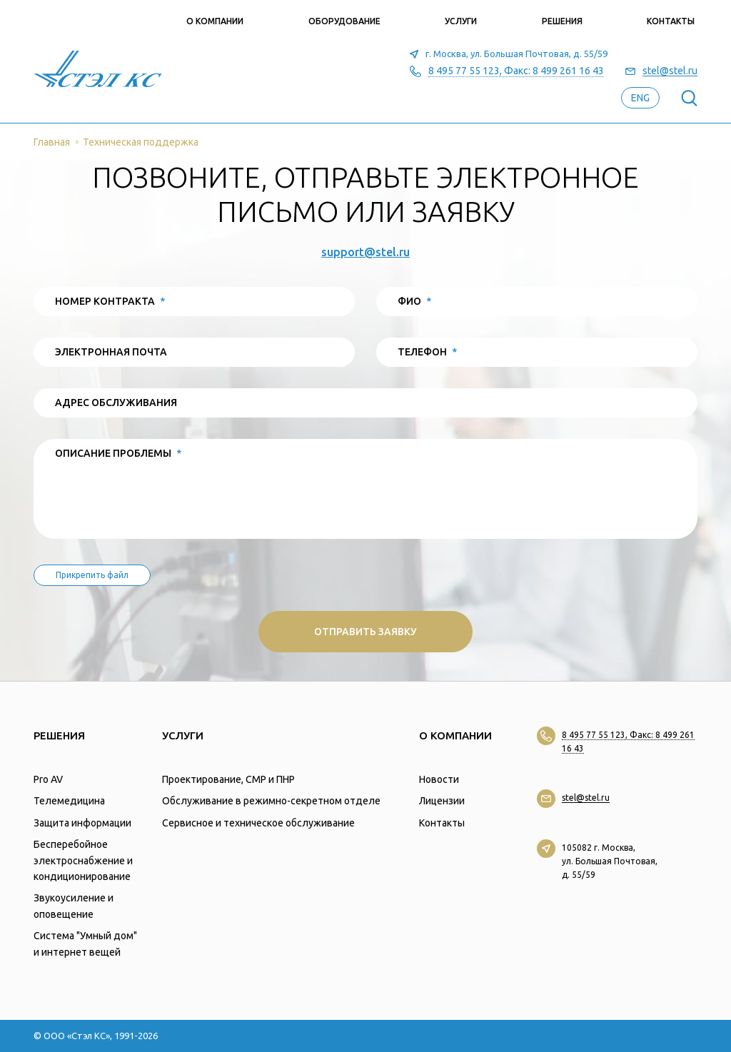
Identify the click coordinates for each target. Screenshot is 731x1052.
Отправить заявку (365, 631)
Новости (439, 779)
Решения (562, 21)
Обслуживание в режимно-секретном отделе (271, 800)
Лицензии (442, 800)
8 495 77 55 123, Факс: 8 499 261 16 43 (516, 71)
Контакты (671, 21)
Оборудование (344, 21)
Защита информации (82, 823)
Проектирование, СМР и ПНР (228, 779)
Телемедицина (69, 800)
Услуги (461, 21)
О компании (214, 21)
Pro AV (48, 779)
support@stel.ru (365, 252)
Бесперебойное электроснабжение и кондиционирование (83, 860)
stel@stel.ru (669, 71)
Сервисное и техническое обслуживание (258, 823)
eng (640, 97)
